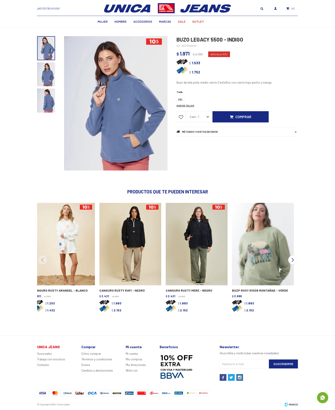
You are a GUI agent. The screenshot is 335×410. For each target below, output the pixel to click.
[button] (293, 260)
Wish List (131, 370)
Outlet (198, 21)
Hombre (120, 21)
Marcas (165, 21)
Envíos (85, 365)
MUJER (103, 21)
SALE (181, 21)
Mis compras (134, 359)
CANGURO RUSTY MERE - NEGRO (189, 290)
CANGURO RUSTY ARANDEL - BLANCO (60, 290)
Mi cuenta (132, 353)
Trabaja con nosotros (51, 359)
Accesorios (142, 21)
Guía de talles (185, 105)
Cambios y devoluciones (97, 370)
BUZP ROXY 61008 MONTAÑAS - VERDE (260, 290)
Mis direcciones (136, 365)
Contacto (43, 365)
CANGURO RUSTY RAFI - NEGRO (122, 290)
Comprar (243, 117)
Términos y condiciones (96, 359)
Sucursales (44, 353)
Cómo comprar (91, 353)
